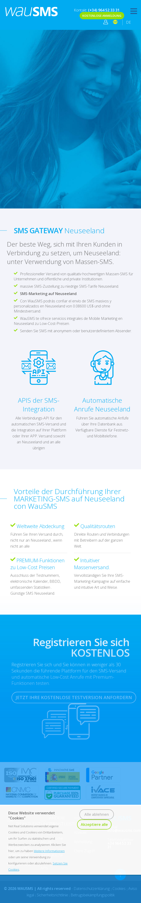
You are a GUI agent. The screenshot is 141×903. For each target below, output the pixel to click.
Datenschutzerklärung (92, 888)
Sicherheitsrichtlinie (52, 894)
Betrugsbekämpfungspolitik (93, 894)
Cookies (119, 888)
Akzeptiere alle (94, 824)
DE (128, 22)
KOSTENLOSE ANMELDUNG (101, 16)
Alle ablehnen (96, 814)
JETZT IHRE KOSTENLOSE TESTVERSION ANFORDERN (74, 697)
